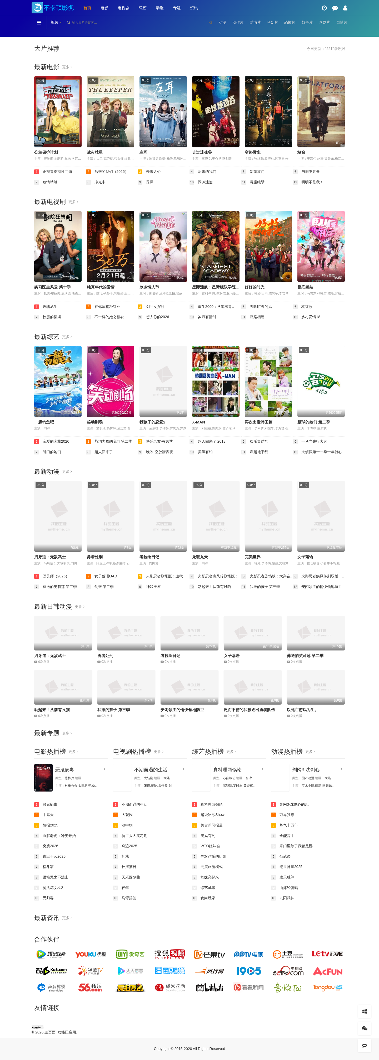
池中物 (123, 825)
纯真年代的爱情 (100, 287)
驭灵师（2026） (51, 576)
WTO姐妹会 (206, 846)
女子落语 (305, 557)
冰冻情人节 (149, 287)
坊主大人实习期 (130, 836)
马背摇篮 (124, 898)
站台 (301, 152)
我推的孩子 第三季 (260, 587)
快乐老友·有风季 (155, 441)
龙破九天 (200, 557)
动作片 (237, 22)
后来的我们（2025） (107, 171)
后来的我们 (203, 171)
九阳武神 (282, 898)
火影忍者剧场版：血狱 (160, 576)
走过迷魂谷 (202, 152)
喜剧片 (324, 22)
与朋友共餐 (306, 171)
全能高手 (282, 836)
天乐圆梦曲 (126, 877)
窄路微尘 (253, 152)
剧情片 (341, 22)
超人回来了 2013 (208, 441)
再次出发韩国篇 (258, 422)
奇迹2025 (125, 846)
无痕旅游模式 (207, 867)
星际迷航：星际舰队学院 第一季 (220, 287)
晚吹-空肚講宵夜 (155, 452)
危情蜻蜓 (45, 182)
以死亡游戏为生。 (302, 709)
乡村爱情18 (306, 317)
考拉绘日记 (149, 557)
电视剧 (123, 8)
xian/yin (37, 1027)
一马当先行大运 (310, 441)
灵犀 (145, 182)
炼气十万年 (284, 825)
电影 (104, 8)
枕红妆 (302, 306)
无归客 (44, 898)
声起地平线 (254, 452)
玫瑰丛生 (45, 306)
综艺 (143, 8)
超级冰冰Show (208, 815)
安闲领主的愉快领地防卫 (317, 587)
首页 (87, 8)
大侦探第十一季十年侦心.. (318, 452)
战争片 (307, 22)
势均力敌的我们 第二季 (109, 441)
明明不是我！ (308, 182)
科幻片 (272, 22)
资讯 (194, 8)
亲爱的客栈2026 (51, 441)
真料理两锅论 (227, 769)
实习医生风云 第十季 (52, 287)
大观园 (123, 815)
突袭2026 (46, 846)
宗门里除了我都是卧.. (293, 846)
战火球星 (95, 152)
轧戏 (121, 856)
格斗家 (44, 867)
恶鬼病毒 (64, 769)
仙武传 (281, 856)
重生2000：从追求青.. (212, 306)
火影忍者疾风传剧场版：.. (215, 576)
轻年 (121, 888)
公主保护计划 (46, 152)
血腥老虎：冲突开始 (55, 836)
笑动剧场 (95, 422)
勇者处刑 (95, 557)
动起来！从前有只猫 (210, 587)
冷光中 (96, 182)
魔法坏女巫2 (48, 888)
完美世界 (253, 557)
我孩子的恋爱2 (152, 422)
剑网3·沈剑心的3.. (290, 804)
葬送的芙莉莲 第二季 (55, 587)
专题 (177, 8)
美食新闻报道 (207, 825)
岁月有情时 (203, 317)
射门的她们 (47, 452)
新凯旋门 (253, 171)
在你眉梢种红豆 (103, 306)
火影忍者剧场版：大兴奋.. (266, 576)
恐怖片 (289, 22)
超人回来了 (99, 452)
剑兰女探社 (151, 306)
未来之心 (149, 171)
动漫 (160, 8)
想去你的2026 (153, 317)
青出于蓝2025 (50, 856)
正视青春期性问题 (53, 171)
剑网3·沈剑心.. (307, 769)
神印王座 (149, 587)
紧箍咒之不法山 (51, 877)
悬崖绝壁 (253, 182)
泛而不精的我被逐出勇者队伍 (249, 709)
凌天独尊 (282, 877)
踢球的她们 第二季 (313, 422)
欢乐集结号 (254, 441)
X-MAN (198, 422)
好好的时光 (255, 287)
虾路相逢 (253, 317)
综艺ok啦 (204, 888)
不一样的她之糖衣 (105, 317)
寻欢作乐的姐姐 (209, 856)
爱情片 (255, 22)
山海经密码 (284, 888)
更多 (67, 67)
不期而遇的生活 (150, 769)
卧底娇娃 (305, 287)
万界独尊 (282, 815)
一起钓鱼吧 (44, 422)
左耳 (143, 152)
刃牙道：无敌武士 (50, 557)
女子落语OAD (101, 576)
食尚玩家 (203, 898)
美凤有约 (201, 452)
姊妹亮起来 (205, 877)
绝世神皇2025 (286, 867)
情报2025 (46, 825)
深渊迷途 (201, 182)
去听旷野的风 (256, 306)
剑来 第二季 (100, 587)
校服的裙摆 (47, 317)
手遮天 (44, 815)
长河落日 (124, 867)
